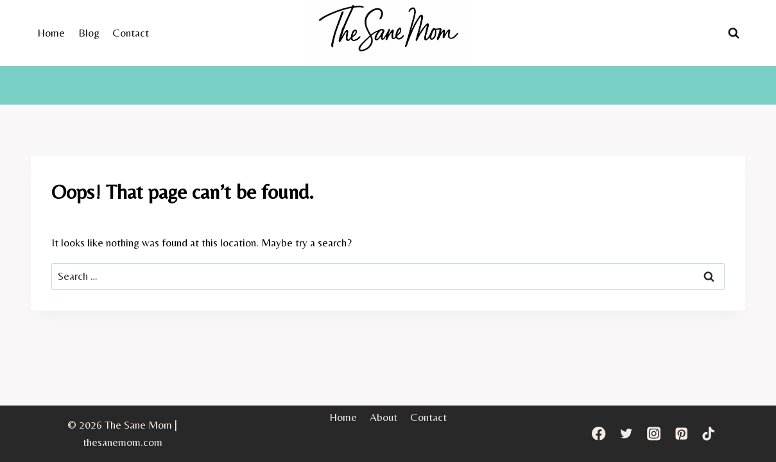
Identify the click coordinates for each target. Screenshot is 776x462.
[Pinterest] (681, 433)
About (383, 417)
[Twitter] (626, 433)
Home (51, 32)
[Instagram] (654, 433)
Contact (130, 32)
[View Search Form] (733, 32)
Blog (88, 32)
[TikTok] (709, 433)
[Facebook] (598, 433)
